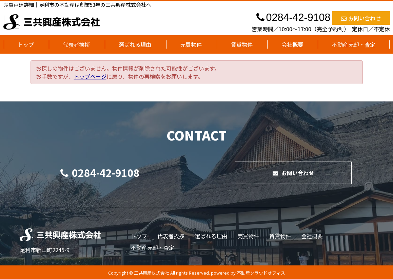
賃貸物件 (242, 44)
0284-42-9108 (100, 172)
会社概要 (292, 44)
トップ (26, 44)
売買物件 (191, 44)
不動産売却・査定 (353, 44)
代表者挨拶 (76, 44)
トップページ (90, 76)
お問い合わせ (361, 18)
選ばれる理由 (135, 44)
